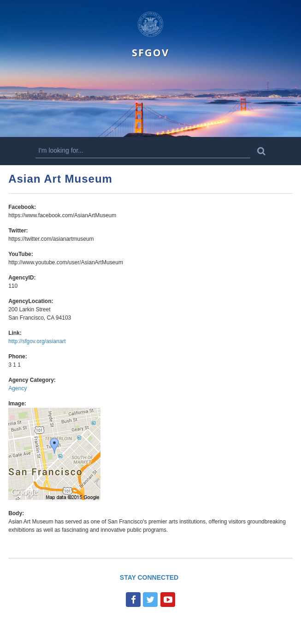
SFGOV (150, 52)
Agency (17, 388)
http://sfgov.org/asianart (37, 341)
